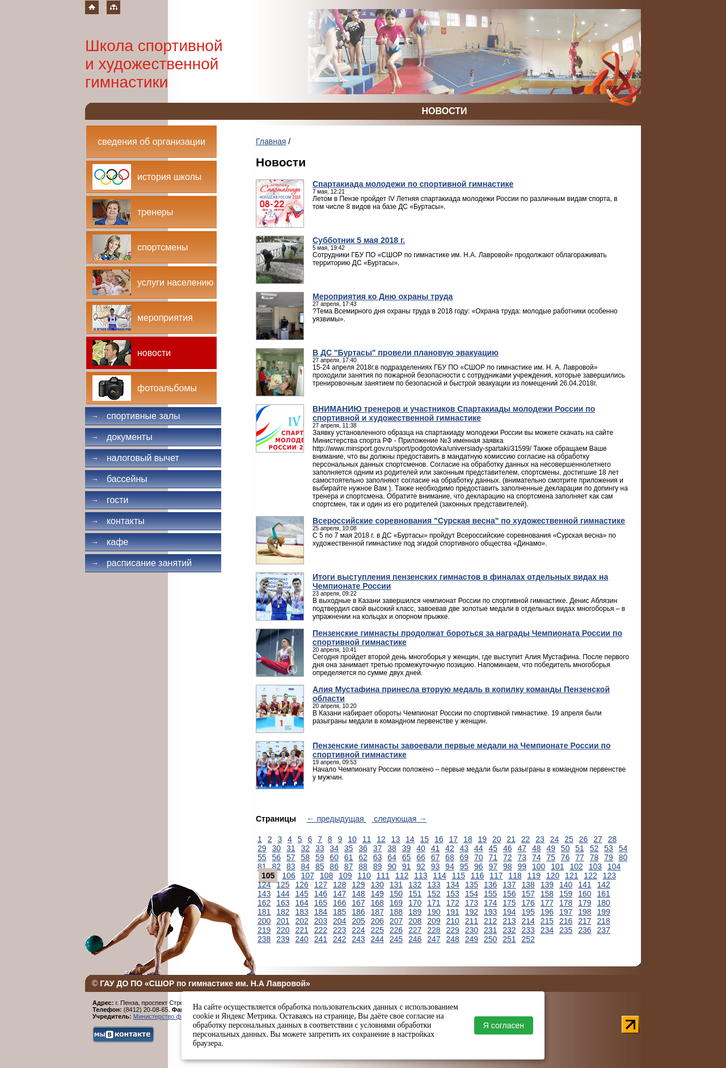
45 (493, 848)
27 (597, 839)
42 (449, 848)
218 (603, 920)
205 (358, 920)
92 (420, 866)
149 (377, 893)
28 (612, 839)
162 (264, 902)
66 (420, 857)
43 (464, 848)
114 (439, 875)
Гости (110, 500)
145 (302, 893)
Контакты (118, 521)
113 (420, 875)
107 (307, 875)
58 (305, 857)
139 (547, 884)
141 (584, 884)
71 (493, 857)
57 (291, 857)
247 (433, 939)
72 (507, 857)
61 (348, 857)
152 (433, 893)
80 (623, 857)
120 (552, 875)
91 (406, 866)
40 (420, 848)
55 (262, 857)
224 (358, 930)
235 (565, 930)
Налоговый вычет (135, 458)
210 (452, 920)
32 (305, 848)
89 (377, 866)
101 (557, 866)
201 (282, 920)
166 (339, 902)
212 (490, 920)
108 (326, 875)
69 (464, 857)
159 (565, 893)
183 (302, 911)
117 (496, 875)
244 (377, 939)
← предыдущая (336, 818)
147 (339, 893)
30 (276, 848)
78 (594, 857)
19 (482, 839)
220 (282, 930)
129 (358, 884)
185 (339, 911)
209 (433, 920)
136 (490, 884)
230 (471, 930)
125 (282, 884)
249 (471, 939)
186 (358, 911)
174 (490, 902)
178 (565, 902)
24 (554, 839)
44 (478, 848)
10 (352, 839)
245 (396, 939)
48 (536, 848)
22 (525, 839)
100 (538, 866)
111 (383, 875)
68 (449, 857)
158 (547, 893)
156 (509, 893)
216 (565, 920)
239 (282, 939)
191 (452, 911)
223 (339, 930)
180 (603, 902)
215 (547, 920)
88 (363, 866)
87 (348, 866)
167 (358, 902)
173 (471, 902)
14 (410, 839)
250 (490, 939)
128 (339, 884)
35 (348, 848)
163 (282, 902)
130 (377, 884)
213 (509, 920)
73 (521, 857)
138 (528, 884)
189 (414, 911)
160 (584, 893)
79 (608, 857)
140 (565, 884)
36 (363, 848)
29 (262, 848)
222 (320, 930)
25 (568, 839)
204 (339, 920)
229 (452, 930)
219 (264, 930)
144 (282, 893)
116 (477, 875)
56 (276, 857)
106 (288, 875)
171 (433, 902)
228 (433, 930)
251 (509, 939)
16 (439, 839)
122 (590, 875)
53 (608, 848)
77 (579, 857)
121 (571, 875)
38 (391, 848)
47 (521, 848)
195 (528, 911)
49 (550, 848)
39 (406, 848)
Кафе (109, 542)
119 (534, 875)
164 (302, 902)
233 (528, 930)
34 (334, 848)
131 (396, 884)
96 (478, 866)
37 (377, 848)
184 (320, 911)
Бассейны (119, 479)
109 (345, 875)
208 (414, 920)
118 (514, 875)
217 (584, 920)
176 (528, 902)
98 (507, 866)
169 (396, 902)
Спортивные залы (135, 416)
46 (507, 848)
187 (377, 911)
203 (320, 920)
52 (594, 848)
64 (391, 857)
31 (291, 848)
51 (579, 848)
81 (262, 866)
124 (264, 884)
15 (424, 839)
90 (391, 866)
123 (609, 875)
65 (406, 857)
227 (414, 930)
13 (395, 839)
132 (414, 884)
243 (358, 939)
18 (467, 839)
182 (282, 911)
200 (264, 920)
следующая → (399, 818)
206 (377, 920)
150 (396, 893)
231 (490, 930)
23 (539, 839)
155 (490, 893)
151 (414, 893)
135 (471, 884)
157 (528, 893)
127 (320, 884)
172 (452, 902)
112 (401, 875)
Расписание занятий (141, 563)
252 (528, 939)
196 (547, 911)
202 (302, 920)
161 (603, 893)
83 (291, 866)
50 (565, 848)
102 (576, 866)
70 (478, 857)
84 (305, 866)
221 (302, 930)
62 (363, 857)
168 (377, 902)
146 (320, 893)
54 (623, 848)
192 (471, 911)
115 (458, 875)
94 (449, 866)
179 (584, 902)
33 (319, 848)
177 (547, 902)
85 (319, 866)
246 (414, 939)
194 (509, 911)
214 (528, 920)
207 (396, 920)
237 (603, 930)
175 (509, 902)
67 (435, 857)
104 (614, 866)
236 (584, 930)
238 (264, 939)
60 (334, 857)
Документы (122, 437)
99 (521, 866)
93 (435, 866)
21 (511, 839)
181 (264, 911)
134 (452, 884)
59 (319, 857)
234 (547, 930)
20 (496, 839)
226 (396, 930)
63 (377, 857)
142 (603, 884)
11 (367, 839)
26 (583, 839)
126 (302, 884)
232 (509, 930)
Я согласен (503, 1025)
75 (550, 857)
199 (603, 911)
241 (320, 939)
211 (471, 920)
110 (363, 875)
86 (334, 866)
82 (276, 866)
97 (493, 866)
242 (339, 939)
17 (453, 839)
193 (490, 911)
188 (396, 911)
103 (595, 866)
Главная (271, 141)
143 (264, 893)
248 (452, 939)
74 (536, 857)
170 (414, 902)
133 (433, 884)
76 (565, 857)
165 (320, 902)
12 (381, 839)
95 (464, 866)
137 (509, 884)
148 (358, 893)
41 (435, 848)
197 (565, 911)
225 (377, 930)
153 (452, 893)
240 (302, 939)
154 (471, 893)
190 (433, 911)
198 (584, 911)
